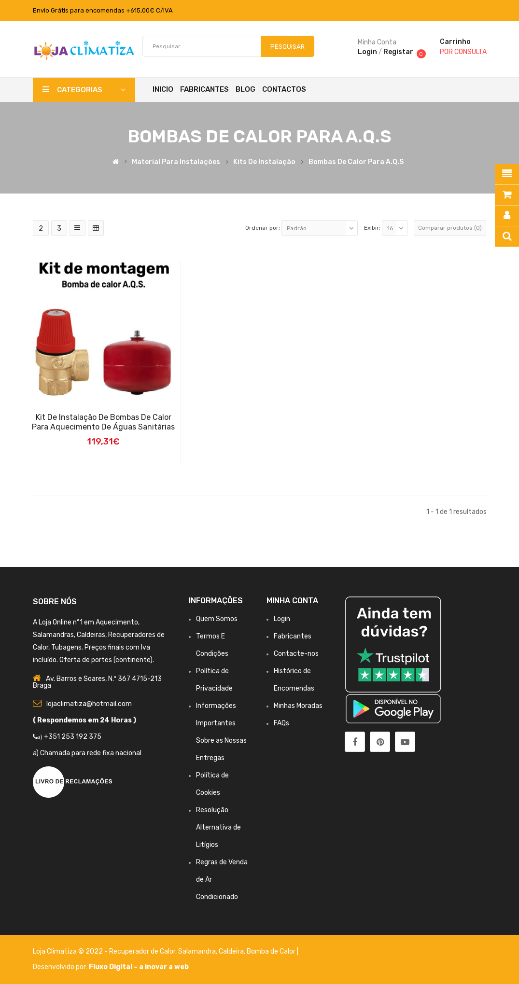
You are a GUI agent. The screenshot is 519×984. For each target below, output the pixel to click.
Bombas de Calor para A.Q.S (356, 162)
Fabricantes (292, 636)
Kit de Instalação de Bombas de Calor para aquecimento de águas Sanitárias (103, 422)
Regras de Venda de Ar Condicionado (222, 879)
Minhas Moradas (298, 706)
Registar (398, 52)
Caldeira (231, 951)
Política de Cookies (212, 784)
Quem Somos (217, 619)
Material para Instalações (176, 162)
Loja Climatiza (55, 951)
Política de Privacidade (214, 680)
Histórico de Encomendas (294, 680)
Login (367, 52)
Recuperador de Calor (142, 951)
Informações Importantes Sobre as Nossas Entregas (221, 732)
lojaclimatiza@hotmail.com (89, 704)
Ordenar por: (262, 227)
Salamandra (197, 951)
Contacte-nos (296, 654)
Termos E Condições (212, 645)
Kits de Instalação (264, 162)
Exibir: (372, 227)
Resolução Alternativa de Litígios (218, 827)
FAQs (281, 723)
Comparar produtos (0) (450, 227)
